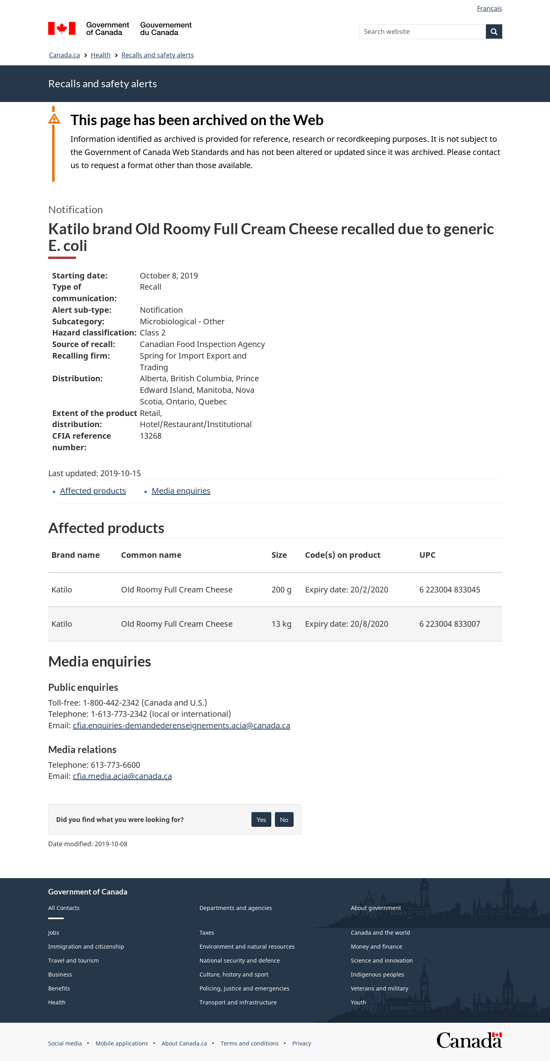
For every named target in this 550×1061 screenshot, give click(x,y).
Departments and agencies (236, 908)
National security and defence (240, 960)
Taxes (207, 932)
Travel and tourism (73, 960)
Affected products (93, 490)
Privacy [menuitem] (301, 1043)
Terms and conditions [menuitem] (250, 1043)
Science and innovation (382, 960)
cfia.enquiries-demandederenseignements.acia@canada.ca (181, 725)
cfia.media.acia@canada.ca (122, 776)
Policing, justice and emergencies (245, 988)
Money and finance (376, 946)
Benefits (59, 988)
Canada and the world (380, 932)
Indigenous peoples (377, 974)
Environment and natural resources (247, 946)
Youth (358, 1002)
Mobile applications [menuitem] (122, 1043)
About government (376, 908)
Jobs (53, 932)
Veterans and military (379, 988)
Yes (261, 819)
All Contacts (64, 908)
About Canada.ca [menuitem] (184, 1043)
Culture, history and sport (234, 974)
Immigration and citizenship (86, 946)
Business (60, 974)
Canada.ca (64, 55)
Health (101, 55)
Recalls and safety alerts (157, 55)
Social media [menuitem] (65, 1043)
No (284, 819)
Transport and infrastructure (238, 1002)
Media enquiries (181, 490)
